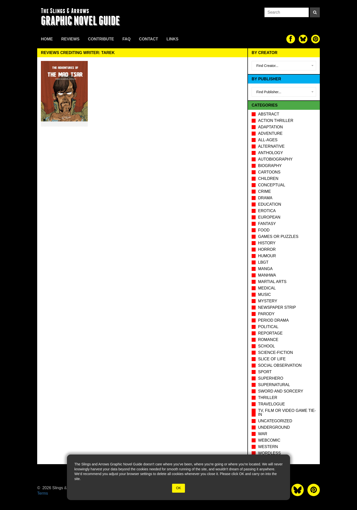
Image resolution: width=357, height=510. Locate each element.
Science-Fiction (275, 352)
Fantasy (267, 224)
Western (268, 447)
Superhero (270, 378)
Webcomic (269, 440)
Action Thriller (275, 120)
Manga (265, 269)
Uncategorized (275, 421)
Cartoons (269, 172)
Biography (270, 166)
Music (264, 294)
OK (178, 488)
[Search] (315, 12)
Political (268, 327)
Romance (268, 340)
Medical (267, 288)
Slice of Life (272, 359)
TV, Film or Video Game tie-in (287, 412)
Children (268, 178)
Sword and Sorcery (280, 391)
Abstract (268, 114)
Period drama (273, 320)
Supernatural (274, 385)
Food (263, 230)
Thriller (267, 398)
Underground (274, 427)
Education (269, 204)
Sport (265, 372)
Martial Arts (272, 282)
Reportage (270, 333)
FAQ (126, 39)
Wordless (269, 453)
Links (172, 39)
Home (47, 39)
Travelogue (271, 404)
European (269, 217)
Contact (148, 39)
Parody (266, 314)
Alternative (271, 146)
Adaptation (270, 127)
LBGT (263, 262)
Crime (264, 191)
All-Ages (267, 140)
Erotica (267, 211)
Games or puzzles (278, 236)
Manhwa (267, 275)
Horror (267, 249)
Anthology (270, 153)
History (267, 243)
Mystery (267, 301)
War (262, 434)
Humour (267, 256)
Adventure (270, 133)
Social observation (279, 365)
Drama (265, 198)
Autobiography (275, 159)
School (266, 346)
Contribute (101, 39)
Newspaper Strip (277, 307)
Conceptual (271, 185)
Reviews (70, 39)
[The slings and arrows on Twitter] (303, 39)
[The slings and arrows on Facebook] (290, 39)
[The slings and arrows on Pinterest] (315, 39)
